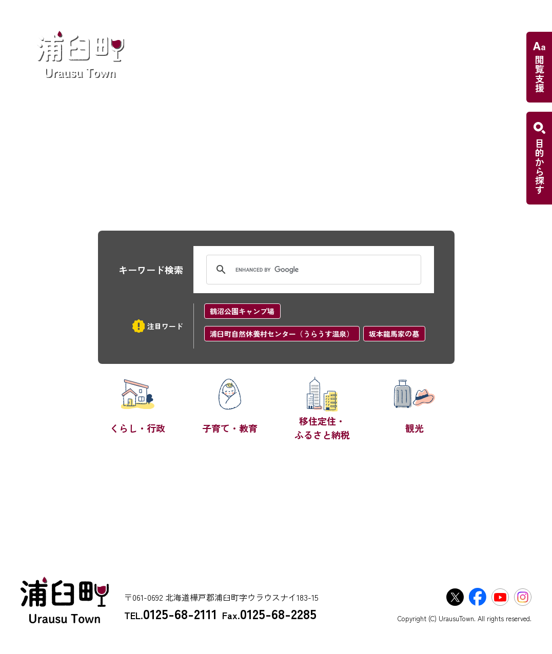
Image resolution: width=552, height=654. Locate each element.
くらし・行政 (137, 428)
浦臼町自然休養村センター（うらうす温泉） (281, 334)
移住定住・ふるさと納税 (322, 427)
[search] (312, 269)
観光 (414, 428)
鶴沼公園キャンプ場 (242, 311)
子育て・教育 (230, 428)
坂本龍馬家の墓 (394, 334)
